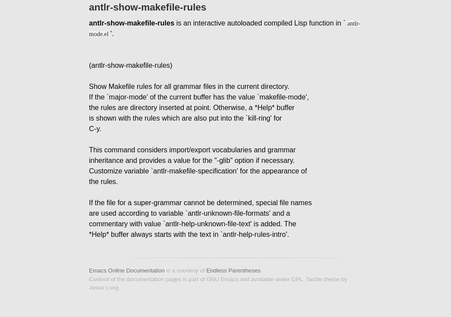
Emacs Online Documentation (127, 270)
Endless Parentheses (234, 270)
